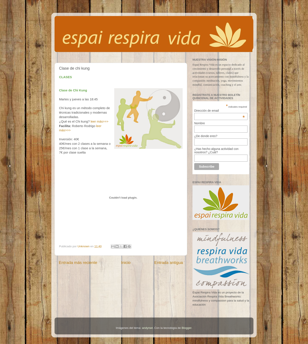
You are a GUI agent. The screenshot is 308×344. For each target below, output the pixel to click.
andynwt (147, 327)
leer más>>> (99, 121)
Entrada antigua (168, 262)
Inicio (125, 262)
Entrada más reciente (78, 262)
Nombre (199, 123)
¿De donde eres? (205, 136)
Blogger (186, 327)
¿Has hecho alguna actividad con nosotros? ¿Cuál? (216, 150)
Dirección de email (219, 110)
